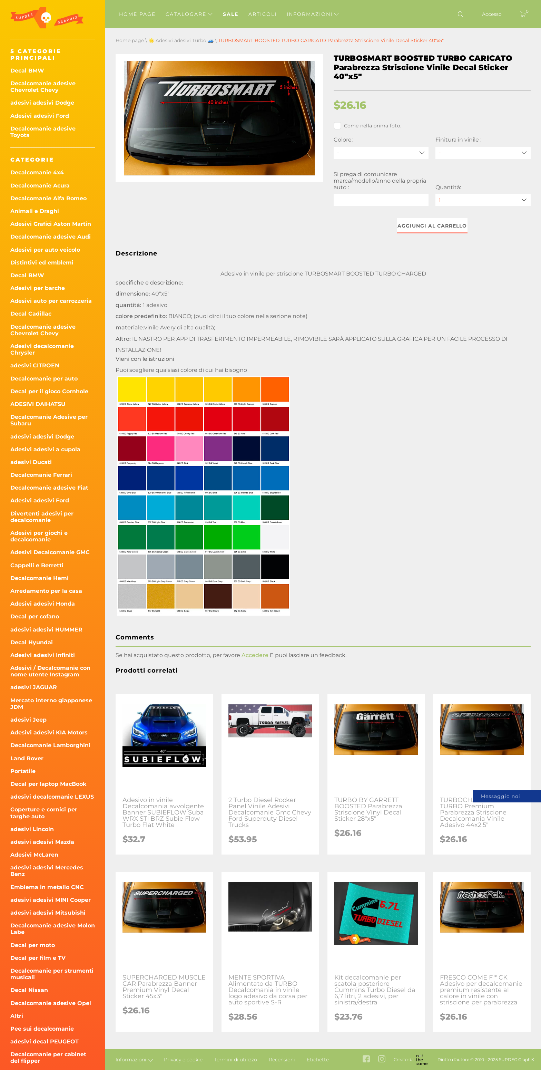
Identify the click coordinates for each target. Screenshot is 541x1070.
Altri (16, 1016)
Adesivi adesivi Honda (42, 603)
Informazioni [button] (313, 14)
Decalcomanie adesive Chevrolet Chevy (43, 86)
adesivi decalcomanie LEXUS (52, 796)
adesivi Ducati (31, 462)
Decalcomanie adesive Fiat (49, 487)
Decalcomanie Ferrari (41, 475)
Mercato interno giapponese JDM (51, 703)
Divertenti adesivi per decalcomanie (41, 516)
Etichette (318, 1060)
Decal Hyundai (31, 642)
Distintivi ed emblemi (41, 262)
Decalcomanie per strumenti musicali (52, 974)
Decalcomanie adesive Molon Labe (52, 928)
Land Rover (26, 758)
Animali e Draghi (34, 211)
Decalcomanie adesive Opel (50, 1003)
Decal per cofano (34, 616)
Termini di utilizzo (235, 1060)
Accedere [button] (255, 655)
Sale (230, 14)
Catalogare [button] (189, 14)
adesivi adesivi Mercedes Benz (46, 870)
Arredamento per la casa (46, 591)
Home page (137, 14)
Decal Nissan (29, 990)
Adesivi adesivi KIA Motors (49, 732)
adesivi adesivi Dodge (42, 102)
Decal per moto (32, 945)
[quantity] (483, 200)
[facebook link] (366, 1059)
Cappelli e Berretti (36, 565)
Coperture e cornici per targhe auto (43, 812)
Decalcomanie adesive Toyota (43, 131)
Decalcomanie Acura (40, 185)
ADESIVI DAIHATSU (38, 404)
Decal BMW (27, 70)
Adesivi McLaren (34, 854)
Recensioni (282, 1060)
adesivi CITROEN (34, 365)
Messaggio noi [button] (500, 796)
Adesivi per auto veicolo (45, 250)
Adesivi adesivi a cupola (45, 449)
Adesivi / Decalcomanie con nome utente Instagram (50, 671)
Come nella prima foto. (368, 125)
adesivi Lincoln (32, 829)
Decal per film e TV (38, 958)
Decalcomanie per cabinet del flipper (48, 1057)
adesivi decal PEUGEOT (44, 1041)
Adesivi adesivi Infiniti (42, 655)
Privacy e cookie (183, 1060)
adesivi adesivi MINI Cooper (50, 900)
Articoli (262, 14)
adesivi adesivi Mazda (42, 842)
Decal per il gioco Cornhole (49, 391)
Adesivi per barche (37, 288)
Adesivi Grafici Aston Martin (50, 224)
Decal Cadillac (30, 313)
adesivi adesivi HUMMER (46, 629)
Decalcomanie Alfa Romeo (48, 198)
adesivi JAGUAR (33, 687)
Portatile (23, 771)
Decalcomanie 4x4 (37, 172)
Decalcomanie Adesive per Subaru (49, 420)
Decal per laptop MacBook (48, 784)
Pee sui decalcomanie (42, 1028)
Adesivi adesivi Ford (39, 116)
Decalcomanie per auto (44, 378)
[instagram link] (381, 1059)
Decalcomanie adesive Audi (50, 236)
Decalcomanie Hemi (39, 578)
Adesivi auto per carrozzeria (51, 301)
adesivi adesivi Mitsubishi (48, 912)
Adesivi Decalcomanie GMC (50, 552)
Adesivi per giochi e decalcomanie (39, 536)
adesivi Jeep (28, 719)
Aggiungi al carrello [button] (432, 226)
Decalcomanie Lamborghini (50, 745)
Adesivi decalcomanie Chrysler (42, 349)
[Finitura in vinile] (483, 153)
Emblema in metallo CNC (47, 887)
